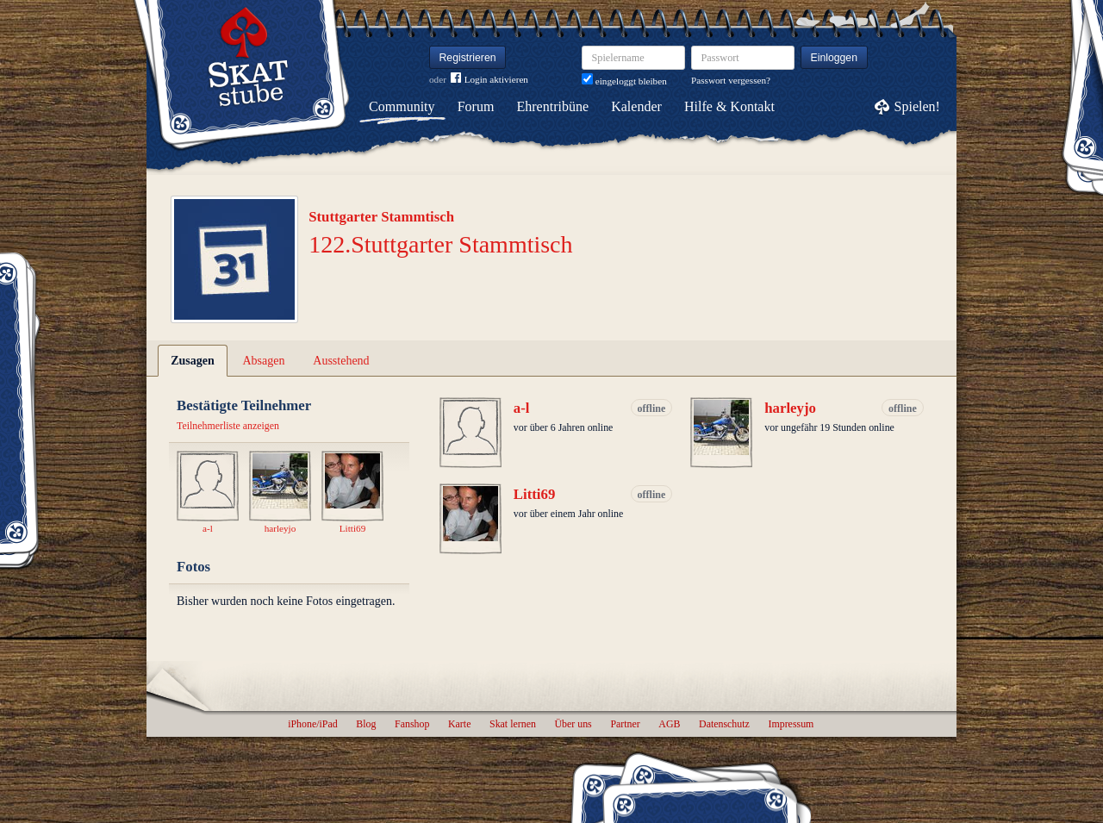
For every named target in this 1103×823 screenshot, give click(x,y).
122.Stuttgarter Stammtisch (440, 244)
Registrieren (467, 58)
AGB (669, 724)
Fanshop (412, 724)
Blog (366, 724)
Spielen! (917, 106)
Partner (624, 724)
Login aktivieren (489, 79)
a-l (522, 408)
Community (401, 106)
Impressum (790, 724)
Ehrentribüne (553, 106)
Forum (476, 106)
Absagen (264, 360)
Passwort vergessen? (730, 80)
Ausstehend (341, 360)
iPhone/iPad (312, 724)
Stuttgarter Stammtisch (381, 217)
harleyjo (790, 408)
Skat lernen (512, 724)
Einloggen (834, 58)
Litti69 (534, 494)
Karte (459, 724)
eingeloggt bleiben (624, 81)
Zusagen (193, 360)
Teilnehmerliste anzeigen (228, 426)
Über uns (572, 724)
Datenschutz (724, 724)
